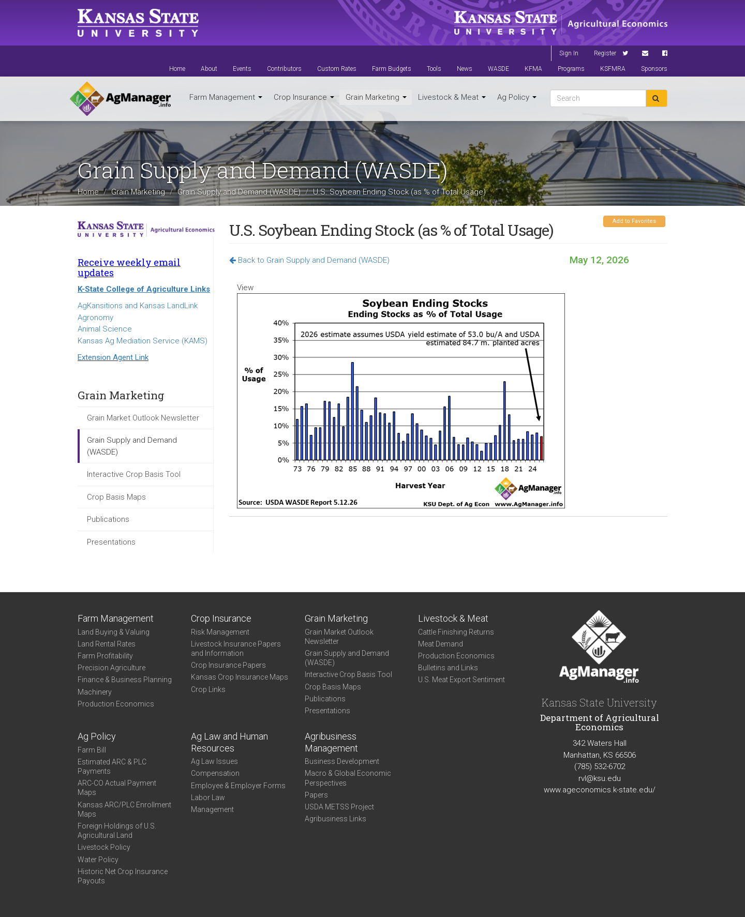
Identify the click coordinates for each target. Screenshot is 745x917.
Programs (571, 68)
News (464, 68)
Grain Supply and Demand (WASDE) (239, 192)
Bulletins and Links (448, 668)
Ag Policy (517, 97)
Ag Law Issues (214, 761)
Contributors (284, 68)
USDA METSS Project (339, 807)
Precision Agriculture (111, 668)
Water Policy (98, 859)
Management (212, 809)
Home (177, 68)
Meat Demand (440, 644)
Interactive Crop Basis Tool (134, 474)
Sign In (568, 53)
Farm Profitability (105, 656)
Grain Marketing (376, 97)
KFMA (533, 68)
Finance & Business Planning (125, 679)
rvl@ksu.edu (599, 778)
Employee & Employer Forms (238, 785)
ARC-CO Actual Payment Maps (117, 787)
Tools (434, 68)
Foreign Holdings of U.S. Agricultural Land (117, 830)
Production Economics (116, 704)
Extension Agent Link (113, 357)
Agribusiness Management (331, 742)
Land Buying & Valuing (114, 632)
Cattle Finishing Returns (456, 632)
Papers (316, 795)
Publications (108, 519)
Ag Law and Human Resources (229, 742)
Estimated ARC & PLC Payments (112, 766)
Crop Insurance (304, 97)
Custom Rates (336, 68)
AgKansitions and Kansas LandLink (138, 305)
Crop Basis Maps (116, 497)
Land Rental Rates (107, 644)
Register (605, 53)
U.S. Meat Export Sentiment (461, 679)
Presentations (111, 542)
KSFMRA (612, 68)
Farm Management (225, 97)
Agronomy (95, 317)
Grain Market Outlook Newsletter (143, 418)
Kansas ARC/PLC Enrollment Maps (124, 809)
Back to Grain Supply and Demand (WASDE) (309, 260)
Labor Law (208, 797)
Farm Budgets (391, 68)
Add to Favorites (634, 221)
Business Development (342, 761)
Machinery (95, 692)
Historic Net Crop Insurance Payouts (123, 876)
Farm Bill (92, 750)
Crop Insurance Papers (228, 665)
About (209, 68)
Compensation (215, 773)
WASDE (498, 68)
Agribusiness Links (335, 819)
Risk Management (220, 632)
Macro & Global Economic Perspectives (348, 778)
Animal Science (105, 329)
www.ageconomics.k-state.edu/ (599, 789)
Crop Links (208, 689)
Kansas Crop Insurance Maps (239, 677)
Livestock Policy (104, 847)
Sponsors (654, 68)
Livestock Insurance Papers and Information (236, 648)
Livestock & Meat (452, 97)
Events (242, 68)
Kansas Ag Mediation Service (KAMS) (142, 340)
